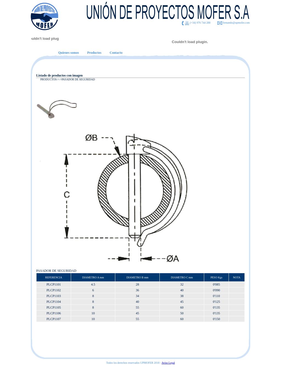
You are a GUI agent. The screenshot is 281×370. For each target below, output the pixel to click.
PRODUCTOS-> (49, 79)
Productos (94, 53)
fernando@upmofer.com (236, 22)
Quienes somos (68, 53)
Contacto (115, 53)
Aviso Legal (168, 362)
